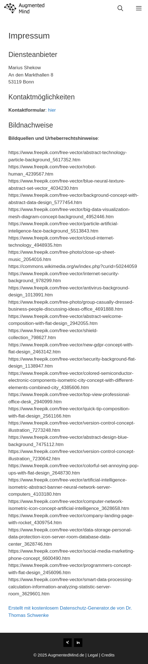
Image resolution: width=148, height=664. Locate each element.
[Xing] (67, 642)
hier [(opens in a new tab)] (52, 110)
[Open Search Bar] (120, 8)
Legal (93, 655)
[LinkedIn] (78, 642)
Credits (108, 655)
